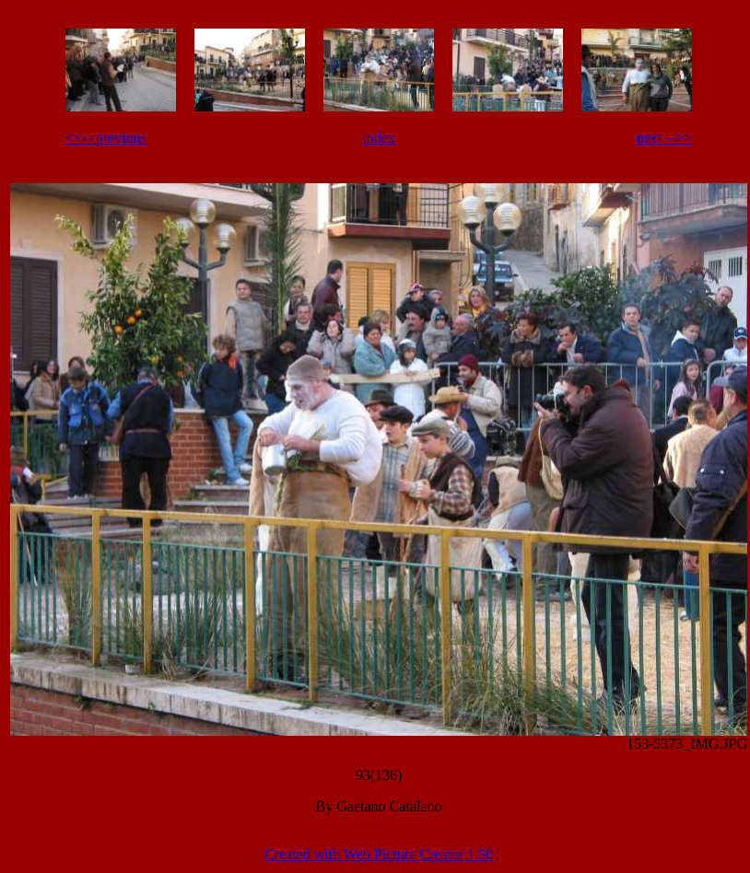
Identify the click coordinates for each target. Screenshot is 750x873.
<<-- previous (105, 138)
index (378, 138)
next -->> (664, 138)
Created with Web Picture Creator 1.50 (378, 854)
